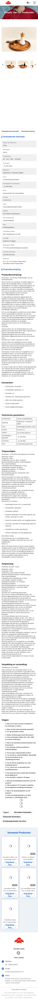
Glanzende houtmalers (12, 817)
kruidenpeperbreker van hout (14, 821)
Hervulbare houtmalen (22, 812)
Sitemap (23, 989)
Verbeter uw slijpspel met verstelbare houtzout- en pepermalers (28, 858)
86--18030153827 (11, 964)
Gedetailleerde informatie (10, 131)
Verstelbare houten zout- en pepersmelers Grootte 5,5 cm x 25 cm (10, 921)
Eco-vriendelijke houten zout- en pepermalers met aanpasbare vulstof (28, 890)
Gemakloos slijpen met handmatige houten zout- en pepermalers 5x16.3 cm (10, 858)
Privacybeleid (16, 989)
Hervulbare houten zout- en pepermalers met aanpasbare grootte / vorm (10, 890)
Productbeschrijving (28, 131)
